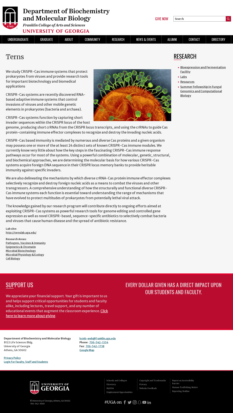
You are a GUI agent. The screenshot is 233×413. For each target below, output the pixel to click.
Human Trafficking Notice (185, 387)
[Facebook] (125, 402)
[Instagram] (135, 402)
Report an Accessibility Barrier (183, 382)
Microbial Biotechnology (21, 250)
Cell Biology (13, 258)
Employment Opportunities (119, 392)
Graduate (46, 39)
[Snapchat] (139, 402)
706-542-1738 (95, 346)
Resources (187, 82)
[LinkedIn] (149, 402)
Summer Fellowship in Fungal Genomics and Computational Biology (201, 91)
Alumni (172, 39)
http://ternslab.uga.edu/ (21, 232)
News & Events (146, 39)
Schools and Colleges (116, 380)
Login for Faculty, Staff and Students (26, 361)
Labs (183, 77)
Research (118, 39)
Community (92, 39)
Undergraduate (18, 39)
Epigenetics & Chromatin (21, 246)
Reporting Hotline (180, 391)
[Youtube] (144, 402)
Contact (194, 39)
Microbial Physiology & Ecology (25, 254)
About (69, 39)
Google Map (86, 350)
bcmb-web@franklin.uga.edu (97, 338)
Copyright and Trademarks (152, 380)
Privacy (143, 384)
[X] (130, 402)
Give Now (161, 18)
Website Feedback (148, 388)
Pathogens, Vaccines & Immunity (26, 243)
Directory (218, 39)
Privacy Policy (12, 358)
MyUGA (110, 388)
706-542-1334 (98, 342)
